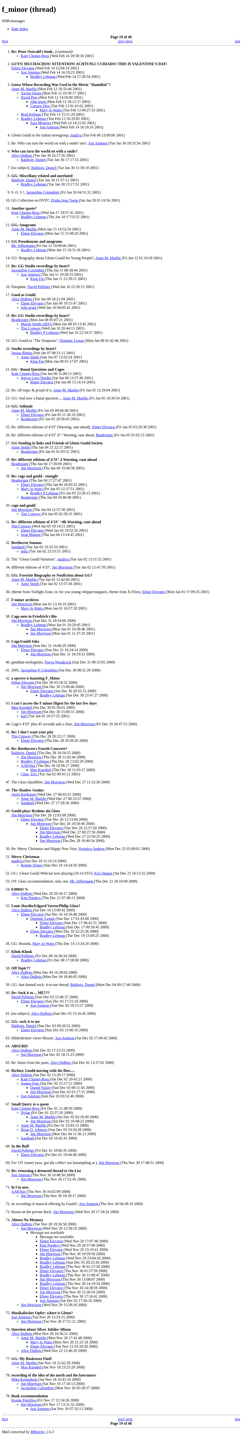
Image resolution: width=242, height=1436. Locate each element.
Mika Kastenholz (24, 1379)
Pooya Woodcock (58, 662)
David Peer (30, 97)
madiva (76, 135)
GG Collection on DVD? (30, 200)
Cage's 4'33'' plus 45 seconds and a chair (41, 724)
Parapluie (18, 287)
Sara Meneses (41, 123)
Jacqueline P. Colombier (39, 670)
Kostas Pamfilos (24, 1400)
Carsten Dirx (40, 106)
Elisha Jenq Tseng (65, 200)
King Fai (37, 279)
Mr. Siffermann (23, 246)
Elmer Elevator (23, 68)
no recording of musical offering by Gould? (44, 1204)
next (129, 41)
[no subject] (20, 168)
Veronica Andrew (92, 849)
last (237, 41)
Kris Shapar (103, 873)
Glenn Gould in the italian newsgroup (39, 135)
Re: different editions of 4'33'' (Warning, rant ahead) (50, 427)
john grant (38, 102)
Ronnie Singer (32, 865)
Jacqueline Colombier (43, 192)
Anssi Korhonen (24, 794)
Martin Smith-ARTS (37, 324)
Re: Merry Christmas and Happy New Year (43, 849)
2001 (15, 670)
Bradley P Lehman (44, 333)
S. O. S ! (17, 192)
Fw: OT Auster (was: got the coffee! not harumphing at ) (54, 1163)
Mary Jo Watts (51, 110)
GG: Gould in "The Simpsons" (34, 341)
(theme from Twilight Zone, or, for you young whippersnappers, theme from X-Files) (75, 592)
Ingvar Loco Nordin (36, 378)
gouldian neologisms (27, 662)
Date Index (19, 29)
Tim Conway (31, 328)
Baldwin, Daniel (34, 160)
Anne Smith (30, 357)
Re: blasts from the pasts (29, 1063)
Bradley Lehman (43, 77)
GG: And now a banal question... (36, 398)
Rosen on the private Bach (31, 1212)
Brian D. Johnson (34, 1130)
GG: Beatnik (20, 944)
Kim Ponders (31, 898)
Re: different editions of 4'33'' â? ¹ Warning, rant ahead (52, 435)
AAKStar (28, 766)
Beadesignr (20, 320)
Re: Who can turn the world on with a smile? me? (48, 143)
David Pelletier (39, 287)
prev (122, 41)
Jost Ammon (31, 72)
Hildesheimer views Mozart (32, 1038)
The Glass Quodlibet (27, 782)
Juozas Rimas (22, 353)
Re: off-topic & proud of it (31, 390)
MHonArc (37, 1432)
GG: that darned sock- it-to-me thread (39, 985)
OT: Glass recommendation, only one (39, 881)
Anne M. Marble (24, 89)
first (5, 41)
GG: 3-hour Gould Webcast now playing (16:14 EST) (51, 873)
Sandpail (18, 547)
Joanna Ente (30, 1083)
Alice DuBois (22, 155)
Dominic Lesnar (72, 341)
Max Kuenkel (22, 707)
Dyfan (26, 1113)
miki (25, 551)
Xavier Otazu (31, 93)
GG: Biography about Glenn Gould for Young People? (52, 258)
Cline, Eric (29, 774)
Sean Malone (31, 535)
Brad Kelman (31, 114)
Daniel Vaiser (41, 1088)
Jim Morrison (31, 468)
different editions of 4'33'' (30, 567)
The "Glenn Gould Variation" (33, 559)
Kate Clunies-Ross (35, 56)
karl (24, 716)
